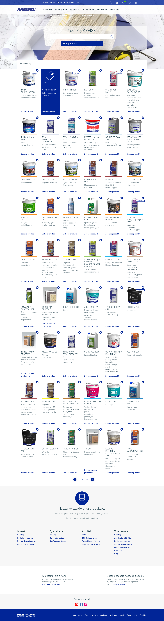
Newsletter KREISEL (72, 2)
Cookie (143, 615)
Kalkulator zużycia (25, 538)
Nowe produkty (48, 111)
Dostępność (132, 615)
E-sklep (117, 551)
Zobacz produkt (27, 111)
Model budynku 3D (122, 548)
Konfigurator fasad (25, 544)
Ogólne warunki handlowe (96, 615)
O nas (45, 2)
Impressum (77, 615)
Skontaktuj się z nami (51, 584)
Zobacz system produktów (48, 325)
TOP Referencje (89, 538)
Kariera (53, 2)
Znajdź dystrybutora (26, 541)
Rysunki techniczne (90, 541)
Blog (116, 554)
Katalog (20, 535)
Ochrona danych (117, 615)
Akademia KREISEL (122, 538)
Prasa (60, 2)
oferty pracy (120, 584)
